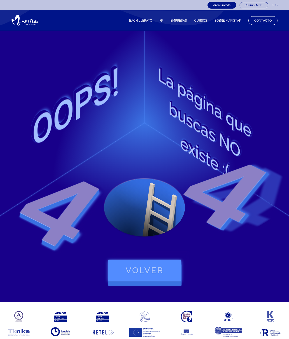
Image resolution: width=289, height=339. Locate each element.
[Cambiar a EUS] (274, 5)
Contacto (263, 20)
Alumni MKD (253, 5)
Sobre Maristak (227, 20)
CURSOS (200, 20)
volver (145, 270)
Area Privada (222, 5)
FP (161, 20)
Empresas (178, 20)
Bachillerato (140, 20)
